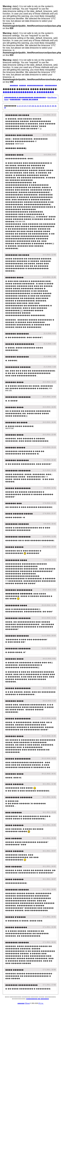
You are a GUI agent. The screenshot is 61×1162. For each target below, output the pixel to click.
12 (38, 106)
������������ (35, 85)
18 (53, 106)
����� (22, 85)
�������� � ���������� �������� (25, 97)
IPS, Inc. (41, 1003)
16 (48, 106)
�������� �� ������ (37, 999)
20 (5, 107)
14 (43, 106)
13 (40, 106)
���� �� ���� (30, 99)
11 (35, 106)
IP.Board (27, 1003)
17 (50, 106)
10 (33, 106)
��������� (51, 85)
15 (45, 106)
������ (14, 85)
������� (15, 99)
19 (55, 106)
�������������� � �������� (28, 92)
